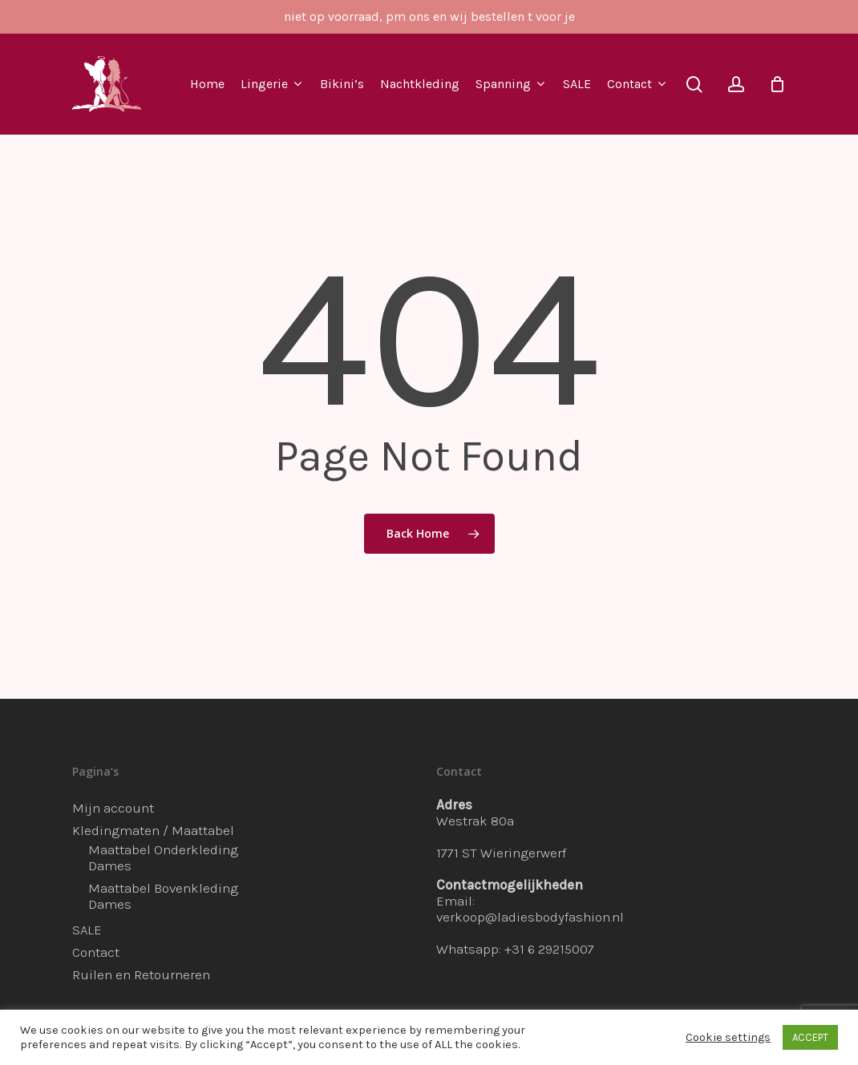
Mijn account (113, 808)
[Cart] (777, 84)
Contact (95, 952)
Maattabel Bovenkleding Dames (163, 896)
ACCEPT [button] (810, 1037)
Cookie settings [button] (728, 1037)
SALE (87, 930)
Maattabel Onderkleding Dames (163, 857)
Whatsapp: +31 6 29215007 (515, 949)
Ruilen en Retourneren (141, 974)
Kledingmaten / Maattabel (153, 830)
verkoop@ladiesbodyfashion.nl (530, 917)
